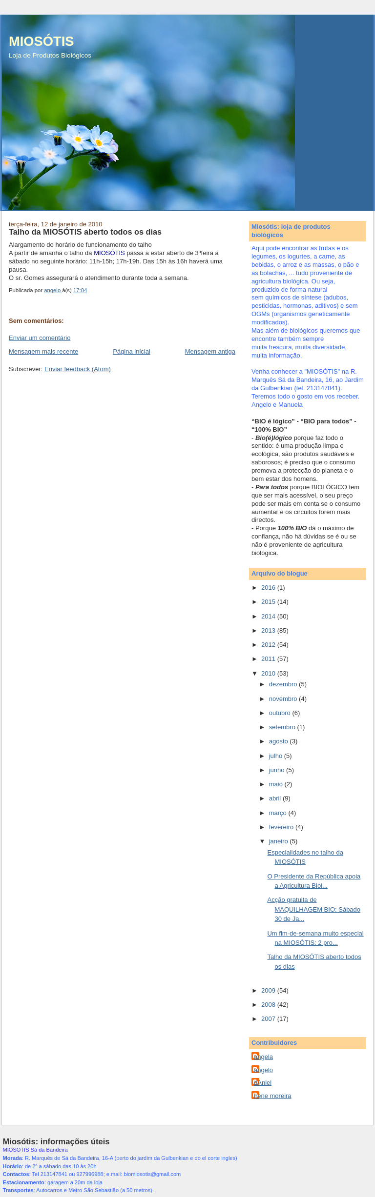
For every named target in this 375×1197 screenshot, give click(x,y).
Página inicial (131, 351)
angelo (263, 1070)
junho (277, 770)
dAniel (262, 1082)
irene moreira (273, 1095)
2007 (269, 1018)
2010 (269, 673)
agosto (279, 741)
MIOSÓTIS (41, 41)
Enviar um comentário (39, 337)
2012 (269, 644)
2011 (269, 658)
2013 (269, 630)
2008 (269, 1004)
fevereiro (282, 827)
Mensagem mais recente (43, 351)
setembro (283, 727)
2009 (269, 990)
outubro (280, 713)
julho (276, 755)
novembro (284, 698)
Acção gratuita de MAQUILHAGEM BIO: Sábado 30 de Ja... (313, 909)
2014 (269, 616)
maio (277, 784)
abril (276, 798)
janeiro (279, 841)
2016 (269, 587)
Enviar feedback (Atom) (77, 369)
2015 (269, 601)
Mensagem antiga (210, 351)
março (279, 813)
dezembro (284, 684)
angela (263, 1056)
